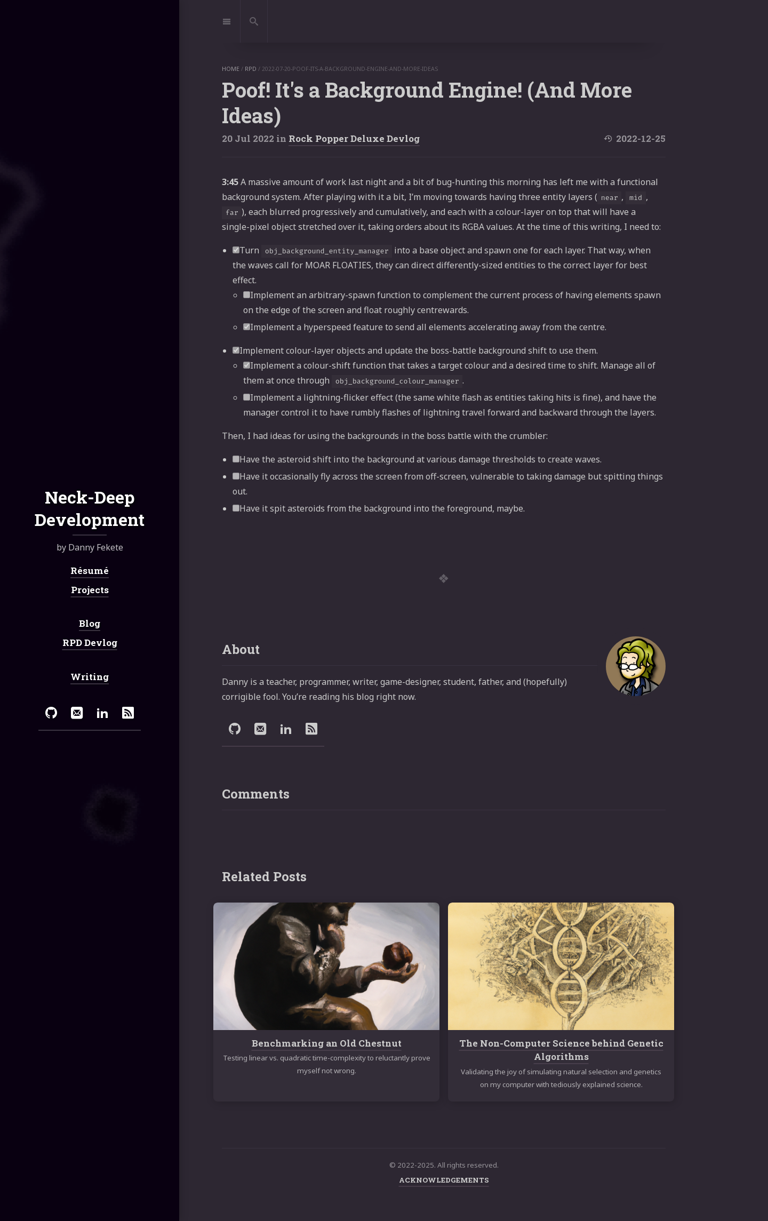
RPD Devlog (89, 642)
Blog (89, 623)
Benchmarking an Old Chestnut (327, 1043)
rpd (251, 69)
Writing (89, 677)
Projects (90, 590)
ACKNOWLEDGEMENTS (444, 1180)
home (230, 69)
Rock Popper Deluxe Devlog (354, 138)
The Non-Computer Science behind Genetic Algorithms (561, 1050)
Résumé (89, 570)
